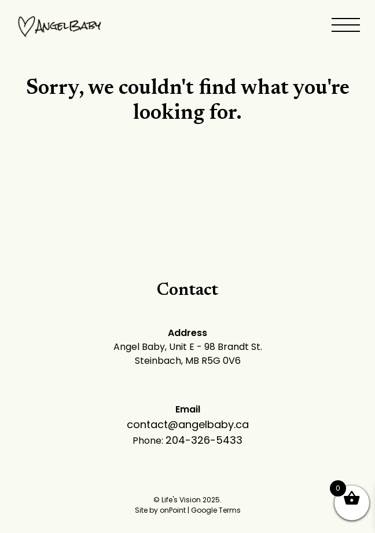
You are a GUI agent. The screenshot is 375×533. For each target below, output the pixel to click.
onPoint (173, 510)
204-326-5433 (204, 440)
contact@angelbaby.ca (188, 424)
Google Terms (216, 510)
